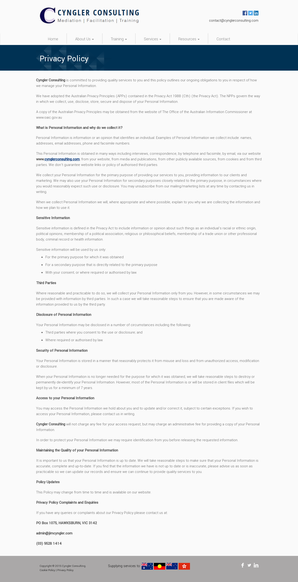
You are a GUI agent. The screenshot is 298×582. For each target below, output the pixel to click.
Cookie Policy (47, 570)
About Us (84, 39)
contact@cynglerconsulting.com (233, 20)
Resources (189, 39)
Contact (223, 39)
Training (119, 39)
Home (53, 39)
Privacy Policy (65, 570)
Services (152, 39)
